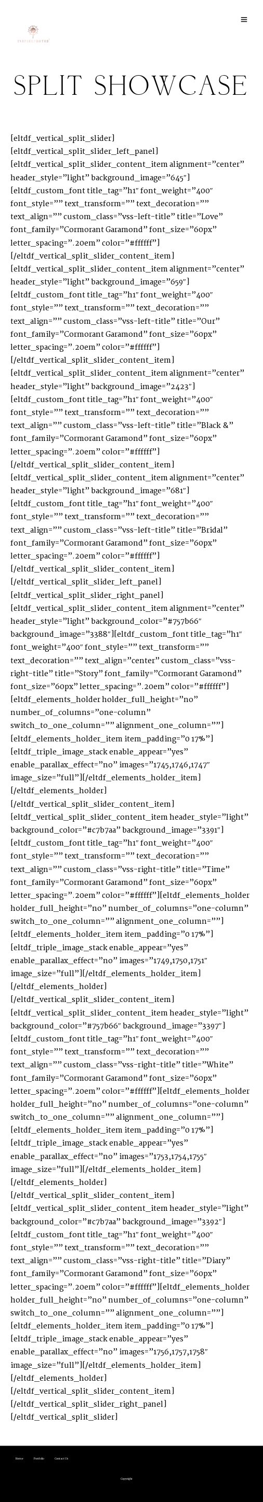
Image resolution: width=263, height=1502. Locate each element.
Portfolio (39, 1458)
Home (19, 1458)
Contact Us (62, 1458)
